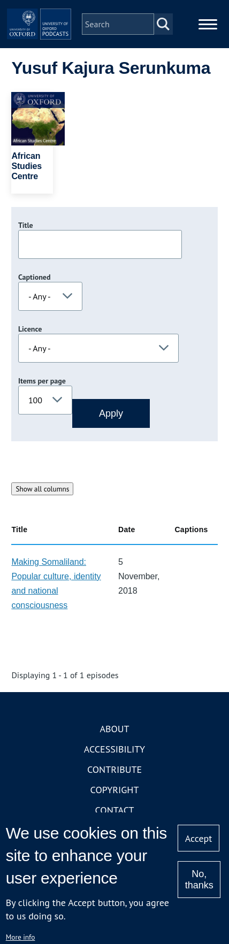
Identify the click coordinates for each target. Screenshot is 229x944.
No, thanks (199, 880)
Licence (30, 329)
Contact (114, 810)
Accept (198, 838)
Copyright (114, 790)
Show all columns (42, 489)
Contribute (114, 769)
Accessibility (114, 749)
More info (20, 937)
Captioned (34, 277)
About (114, 729)
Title (25, 225)
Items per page (42, 381)
